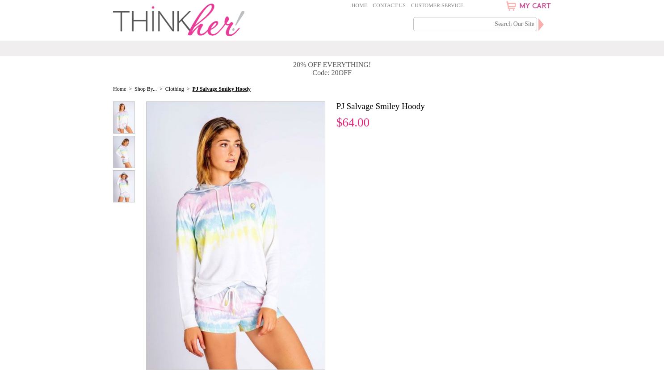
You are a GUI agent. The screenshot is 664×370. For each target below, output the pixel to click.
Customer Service (437, 5)
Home (359, 5)
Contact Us (389, 5)
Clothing (174, 89)
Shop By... (145, 89)
